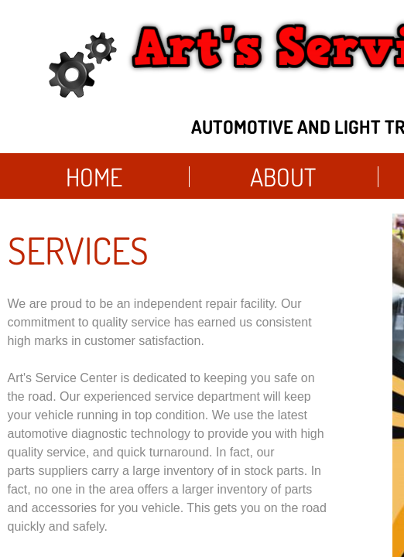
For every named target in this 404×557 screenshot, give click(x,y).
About (283, 177)
